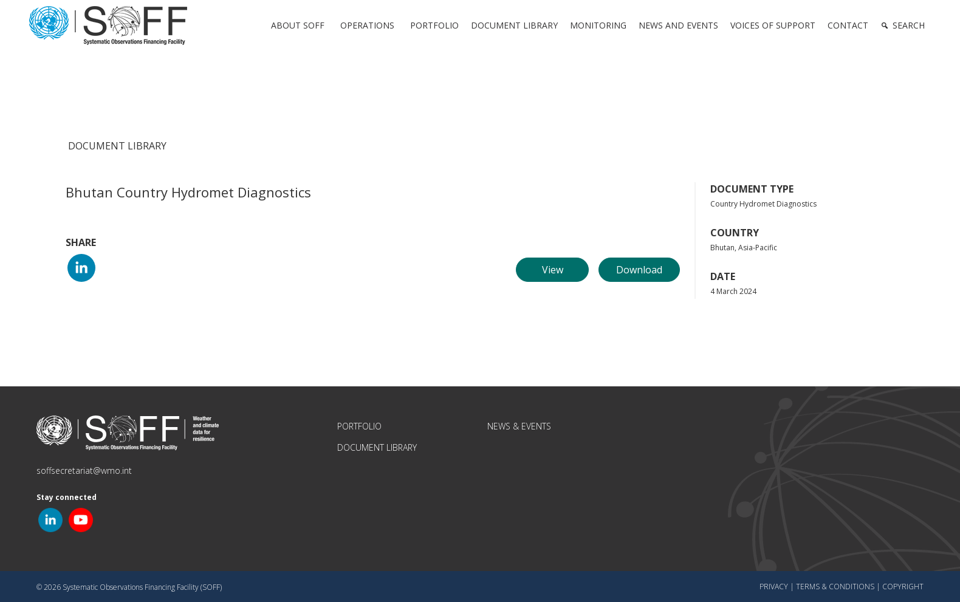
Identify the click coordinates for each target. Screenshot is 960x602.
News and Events (678, 25)
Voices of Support (772, 25)
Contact (848, 25)
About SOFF (297, 25)
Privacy (773, 586)
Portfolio (434, 25)
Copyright (903, 586)
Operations (367, 25)
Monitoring (598, 25)
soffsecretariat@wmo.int (84, 470)
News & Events (519, 426)
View (552, 269)
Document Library (514, 25)
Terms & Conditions (835, 586)
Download (639, 269)
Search (909, 25)
